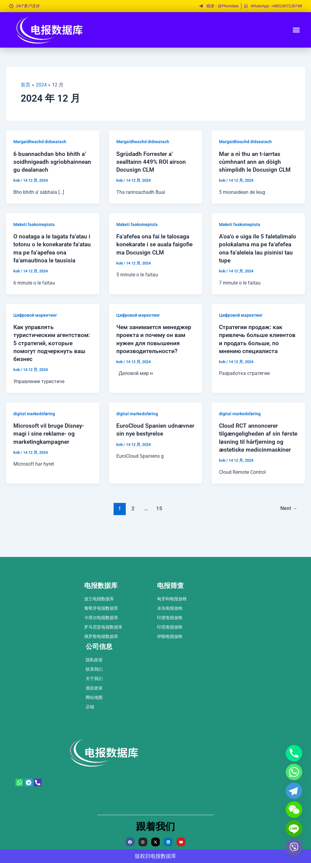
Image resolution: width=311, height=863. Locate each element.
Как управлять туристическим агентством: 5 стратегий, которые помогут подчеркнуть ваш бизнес (48, 358)
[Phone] (294, 753)
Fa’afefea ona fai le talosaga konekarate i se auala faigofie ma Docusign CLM (154, 251)
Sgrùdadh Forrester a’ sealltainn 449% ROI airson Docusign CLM (152, 161)
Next (288, 531)
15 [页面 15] (159, 531)
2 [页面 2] (132, 531)
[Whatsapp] (294, 772)
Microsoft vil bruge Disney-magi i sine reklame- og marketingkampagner (49, 448)
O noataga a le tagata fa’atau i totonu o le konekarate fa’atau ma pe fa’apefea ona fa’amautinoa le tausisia (50, 259)
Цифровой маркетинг (35, 330)
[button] (296, 30)
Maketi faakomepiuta (34, 232)
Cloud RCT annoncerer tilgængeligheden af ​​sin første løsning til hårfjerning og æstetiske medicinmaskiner (256, 456)
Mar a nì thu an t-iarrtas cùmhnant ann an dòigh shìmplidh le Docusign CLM (255, 161)
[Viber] (294, 847)
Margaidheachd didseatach (39, 141)
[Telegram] (294, 791)
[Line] (294, 828)
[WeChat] (294, 809)
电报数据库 (163, 856)
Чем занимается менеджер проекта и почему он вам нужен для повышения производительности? (153, 358)
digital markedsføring (34, 428)
